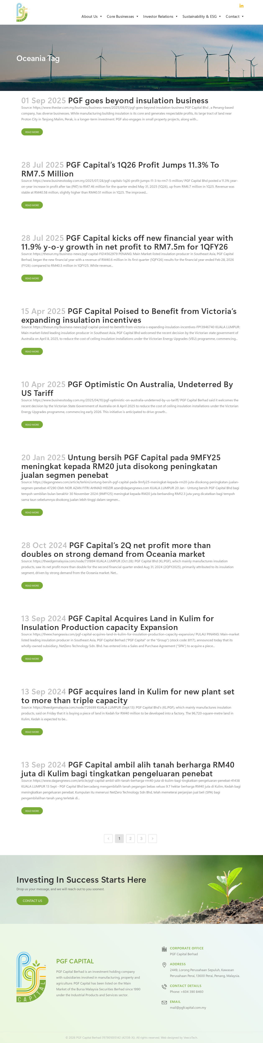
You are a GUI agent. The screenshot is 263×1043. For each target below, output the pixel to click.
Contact (235, 16)
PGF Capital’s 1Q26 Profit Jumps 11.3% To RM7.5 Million (120, 169)
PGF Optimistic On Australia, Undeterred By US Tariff (127, 388)
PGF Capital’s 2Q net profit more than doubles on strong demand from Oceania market (116, 549)
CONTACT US (32, 900)
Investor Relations (160, 16)
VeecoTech (190, 1037)
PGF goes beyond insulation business (138, 100)
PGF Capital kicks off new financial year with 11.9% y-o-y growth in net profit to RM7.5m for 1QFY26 (127, 242)
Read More (32, 132)
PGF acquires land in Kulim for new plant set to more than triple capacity (128, 695)
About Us (92, 16)
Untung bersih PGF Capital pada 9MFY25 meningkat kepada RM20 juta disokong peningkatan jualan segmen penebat (121, 466)
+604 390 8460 (192, 991)
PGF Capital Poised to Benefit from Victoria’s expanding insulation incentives (129, 315)
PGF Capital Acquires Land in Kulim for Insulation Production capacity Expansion (117, 622)
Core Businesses (123, 16)
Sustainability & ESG (202, 16)
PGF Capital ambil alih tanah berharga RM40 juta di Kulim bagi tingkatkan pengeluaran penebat (128, 768)
